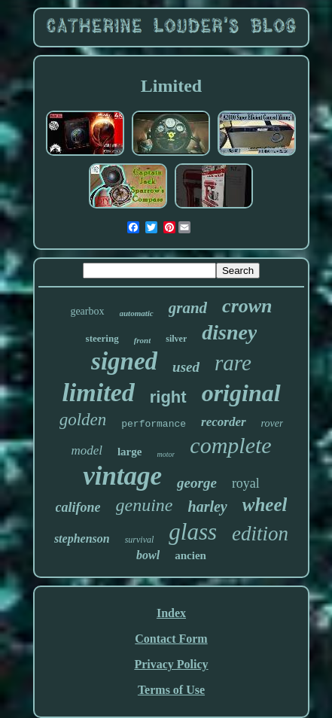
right (168, 397)
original (241, 392)
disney (229, 332)
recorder (223, 422)
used (186, 367)
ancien (190, 555)
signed (124, 361)
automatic (137, 313)
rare (233, 363)
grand (188, 308)
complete (230, 445)
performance (153, 424)
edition (260, 533)
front (142, 340)
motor (166, 454)
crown (247, 306)
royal (246, 483)
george (197, 483)
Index (171, 613)
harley (207, 506)
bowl (148, 555)
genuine (144, 505)
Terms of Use (171, 689)
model (86, 450)
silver (176, 338)
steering (102, 338)
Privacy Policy (171, 664)
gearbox (87, 311)
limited (98, 392)
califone (78, 507)
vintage (122, 476)
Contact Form (171, 638)
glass (193, 532)
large (129, 452)
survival (139, 539)
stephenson (82, 538)
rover (272, 423)
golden (83, 419)
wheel (265, 504)
